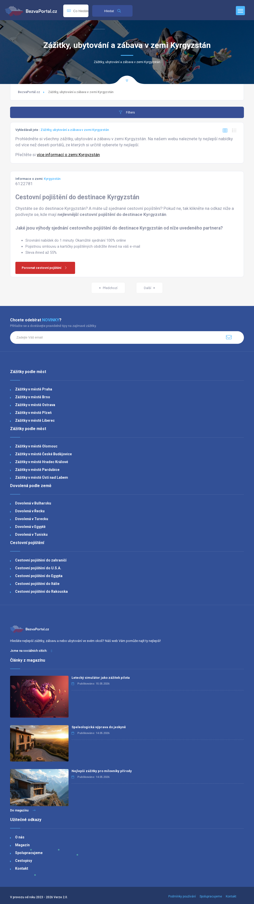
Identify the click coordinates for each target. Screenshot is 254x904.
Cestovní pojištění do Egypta (38, 576)
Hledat (112, 11)
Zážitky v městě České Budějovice (43, 454)
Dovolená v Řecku (30, 511)
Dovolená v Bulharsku (33, 503)
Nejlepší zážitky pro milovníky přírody (102, 771)
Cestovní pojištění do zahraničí (41, 560)
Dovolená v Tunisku (31, 534)
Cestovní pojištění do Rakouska (41, 591)
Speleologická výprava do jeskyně (99, 727)
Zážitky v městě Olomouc (36, 446)
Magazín (22, 845)
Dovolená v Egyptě (30, 527)
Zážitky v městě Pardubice (37, 470)
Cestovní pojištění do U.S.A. (38, 568)
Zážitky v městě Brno (32, 397)
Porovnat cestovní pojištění (46, 267)
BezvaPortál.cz (29, 92)
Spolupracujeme (29, 853)
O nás (19, 837)
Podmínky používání (182, 896)
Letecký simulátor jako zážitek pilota (101, 678)
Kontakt (21, 868)
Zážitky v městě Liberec (35, 420)
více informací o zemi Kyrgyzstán (68, 154)
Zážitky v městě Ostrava (35, 405)
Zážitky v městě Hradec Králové (41, 462)
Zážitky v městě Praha (33, 389)
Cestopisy (23, 861)
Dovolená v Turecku (31, 519)
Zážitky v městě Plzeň (33, 413)
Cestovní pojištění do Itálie (37, 584)
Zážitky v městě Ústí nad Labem (41, 477)
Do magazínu (23, 810)
